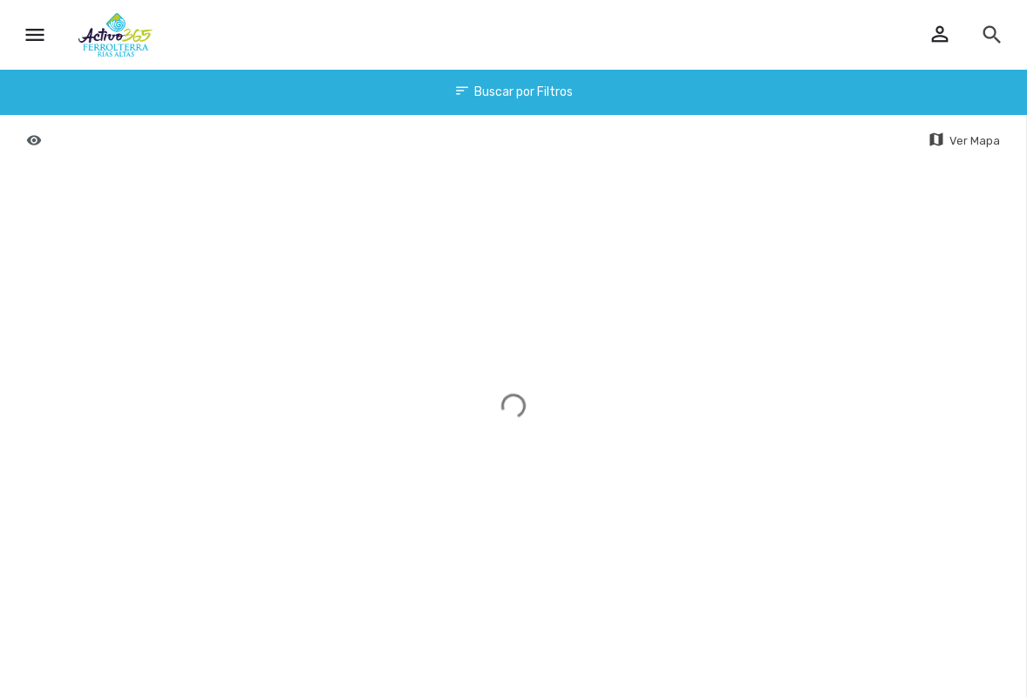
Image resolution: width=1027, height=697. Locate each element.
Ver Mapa (964, 140)
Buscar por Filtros (513, 92)
